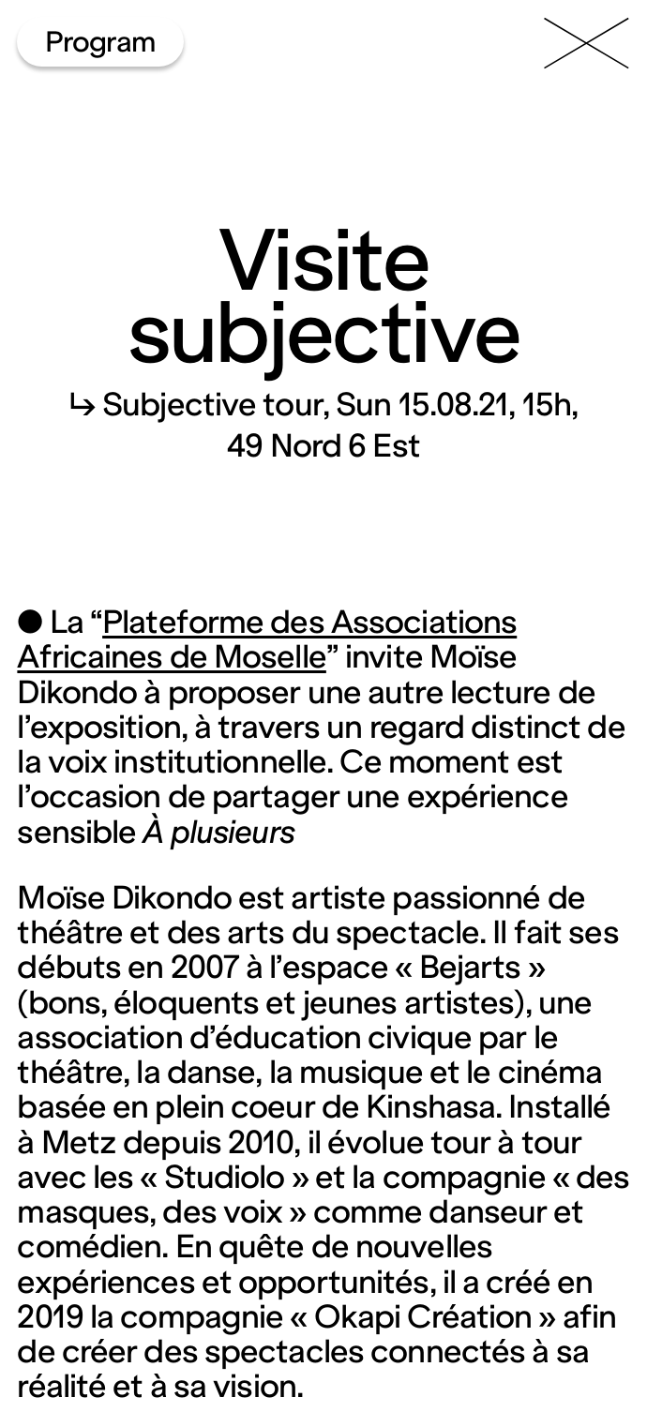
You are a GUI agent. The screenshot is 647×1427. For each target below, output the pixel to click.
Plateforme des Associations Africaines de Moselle (267, 639)
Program (101, 41)
